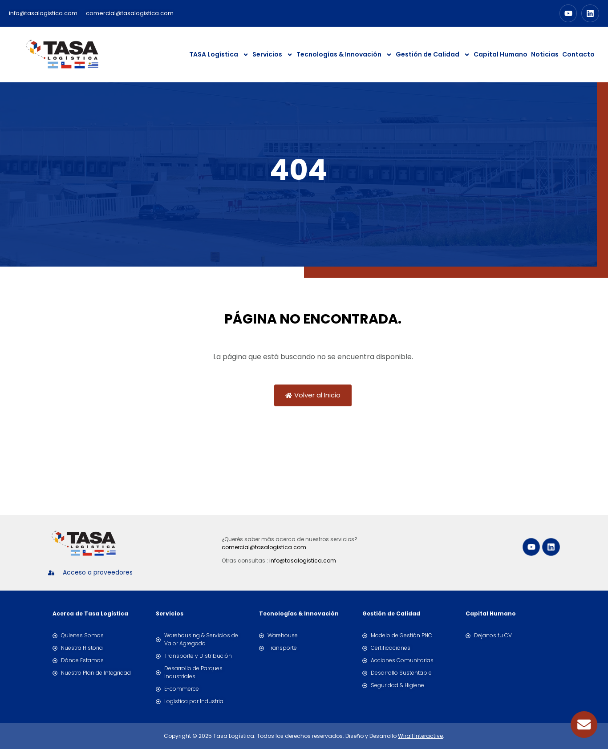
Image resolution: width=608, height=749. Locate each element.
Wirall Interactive (420, 736)
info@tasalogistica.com (302, 560)
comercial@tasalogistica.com (264, 547)
